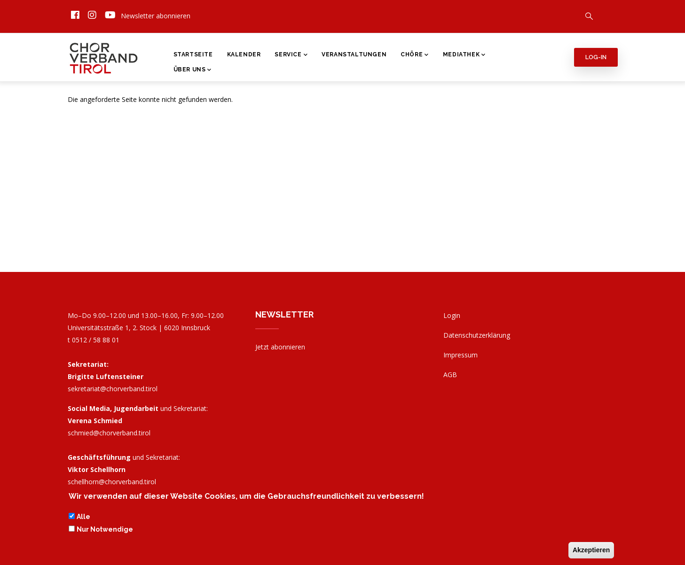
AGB (450, 374)
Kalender (244, 54)
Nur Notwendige (105, 530)
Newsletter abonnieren (155, 15)
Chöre (415, 55)
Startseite (193, 54)
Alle (83, 517)
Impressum (460, 354)
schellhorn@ (112, 481)
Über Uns (192, 70)
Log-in (595, 57)
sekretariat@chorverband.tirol (112, 388)
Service (291, 55)
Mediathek (464, 55)
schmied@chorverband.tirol (109, 432)
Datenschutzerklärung (476, 335)
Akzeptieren (591, 550)
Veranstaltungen (354, 54)
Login (451, 315)
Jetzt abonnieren (280, 346)
